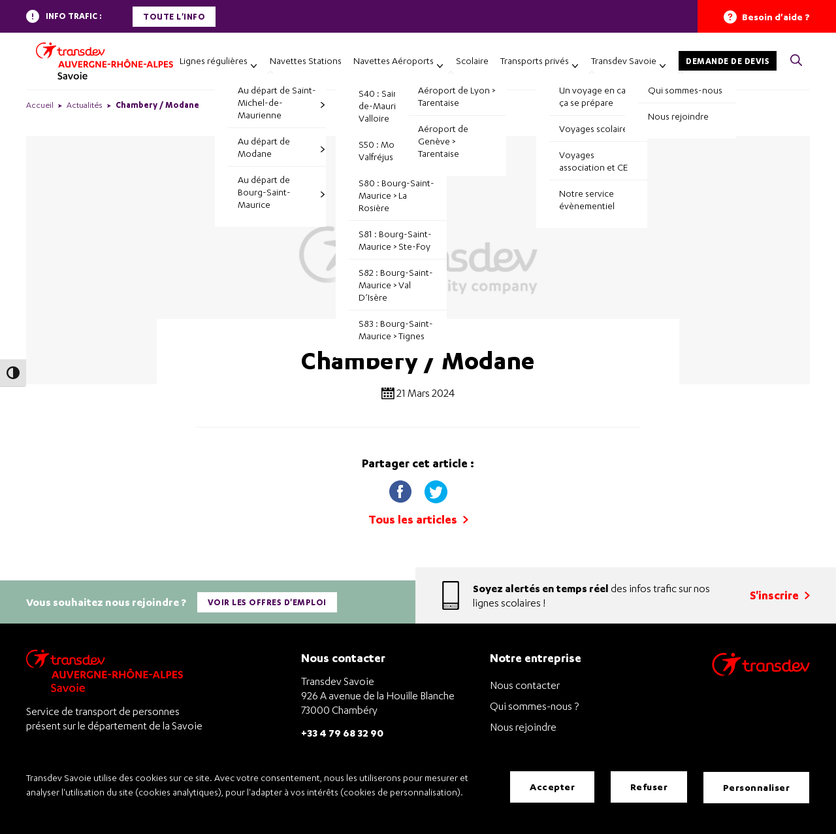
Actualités (85, 105)
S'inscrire (780, 593)
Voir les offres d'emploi (267, 600)
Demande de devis (727, 61)
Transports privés (534, 60)
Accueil (40, 105)
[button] (796, 61)
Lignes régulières (214, 60)
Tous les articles (418, 519)
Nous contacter (525, 681)
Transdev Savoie (623, 60)
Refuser (649, 787)
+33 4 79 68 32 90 (342, 728)
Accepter (552, 787)
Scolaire (472, 60)
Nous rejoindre (523, 723)
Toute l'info (174, 17)
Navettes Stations (306, 60)
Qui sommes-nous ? (534, 702)
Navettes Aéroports (393, 60)
